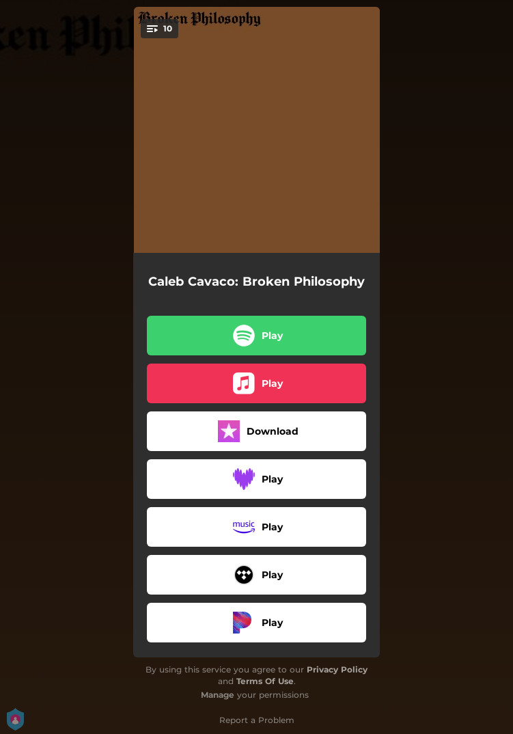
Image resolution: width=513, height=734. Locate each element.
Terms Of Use (265, 681)
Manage (217, 695)
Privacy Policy (337, 669)
